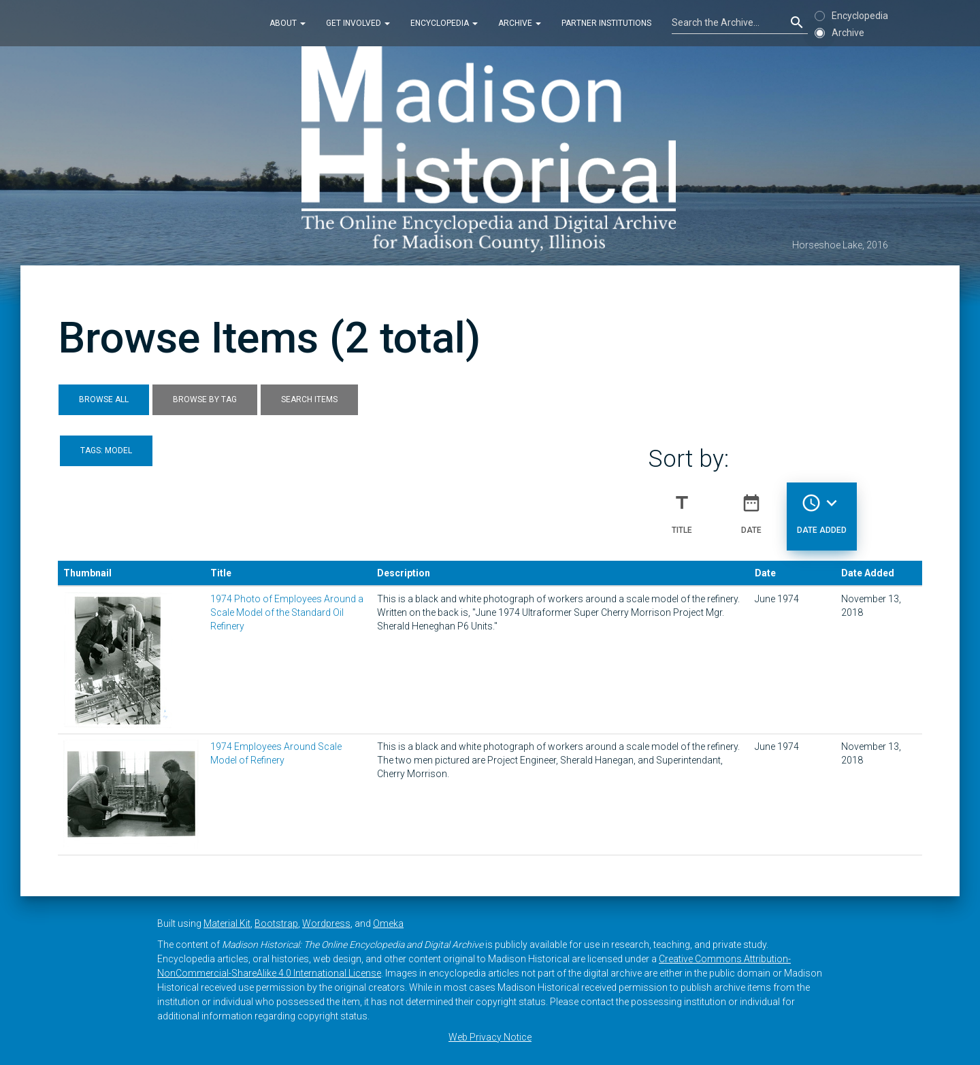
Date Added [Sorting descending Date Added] (822, 508)
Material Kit (226, 923)
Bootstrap (276, 923)
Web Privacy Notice (490, 1037)
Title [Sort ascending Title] (682, 508)
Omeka (388, 923)
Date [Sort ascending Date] (751, 508)
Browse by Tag (205, 399)
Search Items (309, 399)
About (288, 23)
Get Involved (358, 23)
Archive (519, 23)
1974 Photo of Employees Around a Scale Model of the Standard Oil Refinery (286, 612)
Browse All (104, 399)
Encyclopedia (444, 23)
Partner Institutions (606, 23)
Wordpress (326, 923)
